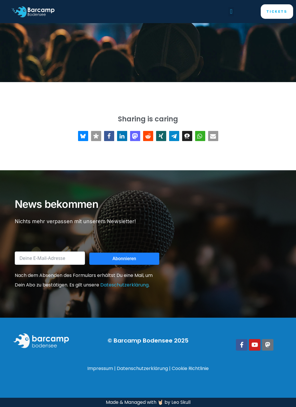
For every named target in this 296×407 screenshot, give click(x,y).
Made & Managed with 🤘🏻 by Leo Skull (148, 402)
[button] (231, 11)
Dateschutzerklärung (124, 285)
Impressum (100, 368)
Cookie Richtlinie (190, 368)
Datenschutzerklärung (142, 368)
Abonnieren (124, 258)
